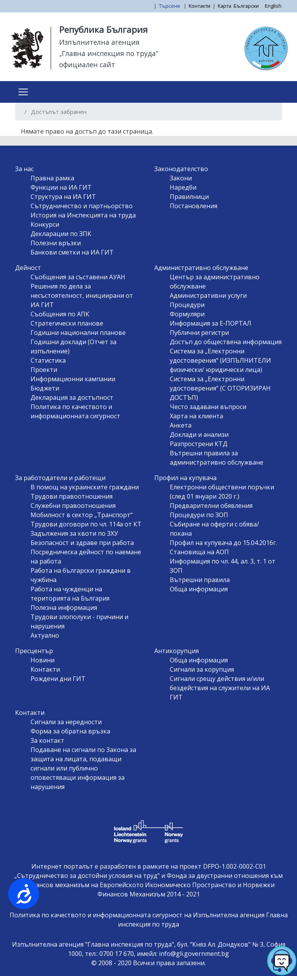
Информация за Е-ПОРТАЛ (210, 323)
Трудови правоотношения (72, 496)
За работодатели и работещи (60, 478)
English (273, 5)
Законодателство (181, 169)
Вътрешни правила (200, 579)
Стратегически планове (67, 323)
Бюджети (45, 388)
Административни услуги (208, 295)
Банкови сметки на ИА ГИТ (72, 252)
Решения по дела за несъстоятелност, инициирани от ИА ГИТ (82, 295)
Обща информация (199, 589)
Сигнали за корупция (202, 669)
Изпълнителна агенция (99, 42)
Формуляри (187, 314)
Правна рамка (52, 178)
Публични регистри (199, 332)
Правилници (189, 196)
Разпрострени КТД (198, 444)
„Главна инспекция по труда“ (108, 53)
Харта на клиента (196, 416)
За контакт (47, 740)
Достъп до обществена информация (226, 342)
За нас (24, 169)
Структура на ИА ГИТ (63, 196)
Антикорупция (176, 651)
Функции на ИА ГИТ (61, 187)
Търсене (170, 5)
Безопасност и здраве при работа (82, 542)
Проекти (44, 369)
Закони (181, 178)
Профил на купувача (185, 478)
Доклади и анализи (199, 434)
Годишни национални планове (78, 332)
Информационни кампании (73, 379)
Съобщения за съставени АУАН (78, 277)
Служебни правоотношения (73, 505)
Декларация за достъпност (72, 397)
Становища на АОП (199, 552)
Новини (43, 660)
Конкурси (45, 224)
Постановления (193, 206)
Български (246, 5)
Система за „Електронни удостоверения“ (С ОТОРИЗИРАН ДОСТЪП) (220, 388)
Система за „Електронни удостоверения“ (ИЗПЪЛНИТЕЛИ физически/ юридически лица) (220, 360)
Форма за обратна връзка (70, 731)
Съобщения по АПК (60, 314)
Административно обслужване (201, 267)
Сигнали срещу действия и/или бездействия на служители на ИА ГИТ (220, 687)
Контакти (199, 5)
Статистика (48, 360)
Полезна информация (64, 607)
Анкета (180, 425)
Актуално (45, 635)
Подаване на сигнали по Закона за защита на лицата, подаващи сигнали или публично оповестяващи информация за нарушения (83, 768)
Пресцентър (34, 651)
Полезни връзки (56, 243)
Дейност (28, 267)
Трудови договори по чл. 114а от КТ (86, 524)
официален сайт (87, 64)
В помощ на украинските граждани (85, 487)
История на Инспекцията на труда (83, 215)
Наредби (183, 187)
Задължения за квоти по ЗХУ (74, 533)
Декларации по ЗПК (61, 233)
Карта (224, 5)
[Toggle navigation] (23, 92)
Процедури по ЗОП (199, 515)
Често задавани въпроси (208, 406)
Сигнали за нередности (66, 722)
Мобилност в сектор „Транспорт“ (82, 515)
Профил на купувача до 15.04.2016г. (223, 542)
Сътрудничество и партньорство (82, 206)
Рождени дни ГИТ (58, 678)
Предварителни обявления (211, 505)
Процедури (187, 304)
